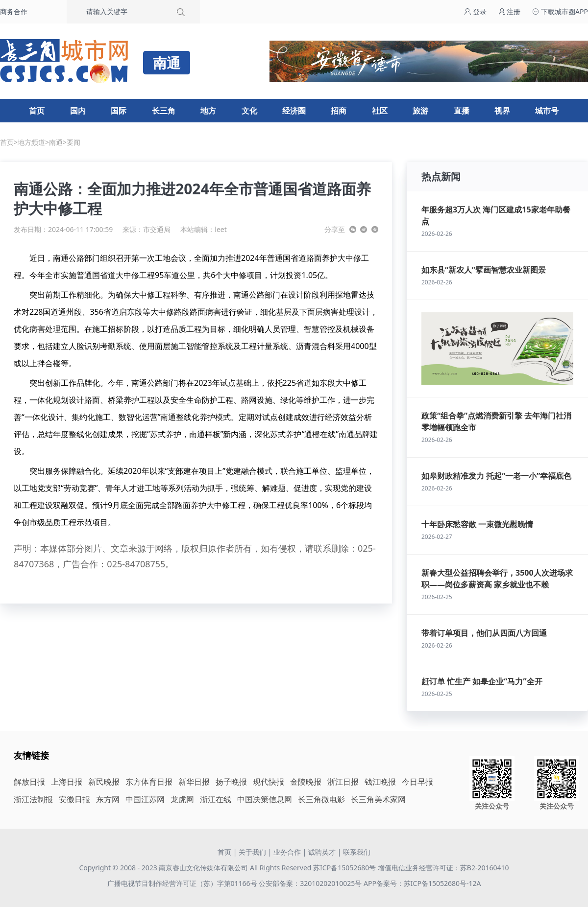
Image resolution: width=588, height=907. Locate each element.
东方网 (108, 799)
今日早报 (417, 781)
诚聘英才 (322, 852)
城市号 (547, 110)
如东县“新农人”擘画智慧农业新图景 (483, 269)
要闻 (73, 142)
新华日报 (194, 781)
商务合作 (13, 11)
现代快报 (268, 781)
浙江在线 (215, 799)
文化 (249, 110)
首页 (37, 110)
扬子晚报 (231, 781)
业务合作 (287, 852)
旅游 (420, 110)
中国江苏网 (145, 799)
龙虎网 (182, 799)
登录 (475, 11)
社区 (380, 110)
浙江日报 (343, 781)
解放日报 (29, 781)
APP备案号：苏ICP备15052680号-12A (422, 883)
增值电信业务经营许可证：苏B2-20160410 (443, 867)
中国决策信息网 (264, 799)
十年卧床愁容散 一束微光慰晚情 (477, 524)
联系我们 (356, 852)
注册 (509, 11)
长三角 (163, 110)
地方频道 (31, 142)
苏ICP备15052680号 (344, 867)
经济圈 (294, 110)
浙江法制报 (33, 799)
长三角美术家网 (378, 799)
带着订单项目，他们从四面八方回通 (484, 633)
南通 (56, 142)
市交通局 (157, 229)
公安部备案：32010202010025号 (311, 883)
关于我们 (252, 852)
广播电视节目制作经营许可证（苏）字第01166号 (183, 883)
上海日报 (66, 781)
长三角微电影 (321, 799)
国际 (118, 110)
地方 (208, 110)
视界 (502, 110)
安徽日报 (74, 799)
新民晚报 (104, 781)
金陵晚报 (305, 781)
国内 (78, 110)
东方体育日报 (148, 781)
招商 (338, 110)
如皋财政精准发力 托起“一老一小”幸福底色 (496, 475)
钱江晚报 (380, 781)
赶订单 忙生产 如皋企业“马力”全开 (481, 681)
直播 (461, 110)
